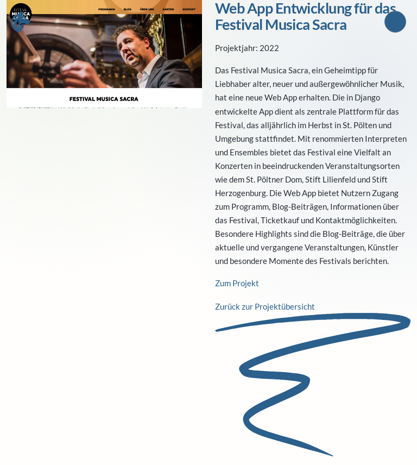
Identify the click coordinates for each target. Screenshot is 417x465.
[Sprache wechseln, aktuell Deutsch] (395, 22)
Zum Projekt (237, 283)
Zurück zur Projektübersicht (265, 306)
